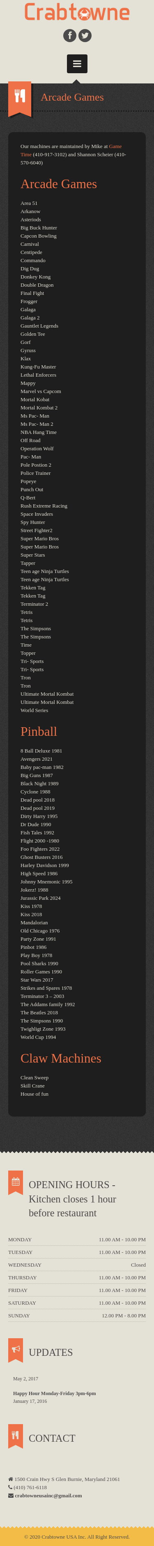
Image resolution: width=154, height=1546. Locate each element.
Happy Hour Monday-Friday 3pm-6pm (54, 1393)
